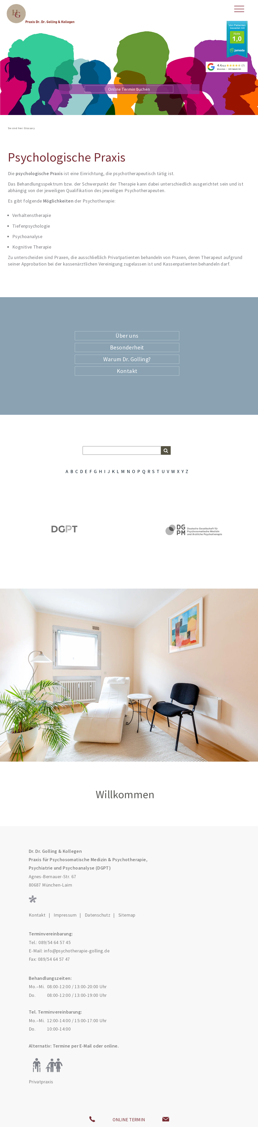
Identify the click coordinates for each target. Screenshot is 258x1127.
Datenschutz (97, 915)
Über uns (127, 335)
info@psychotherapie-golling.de (77, 951)
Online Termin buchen (129, 89)
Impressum (65, 915)
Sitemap (126, 915)
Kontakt (127, 371)
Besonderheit (127, 347)
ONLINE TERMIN (129, 1120)
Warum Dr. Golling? (127, 359)
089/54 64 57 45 (54, 942)
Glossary (29, 128)
